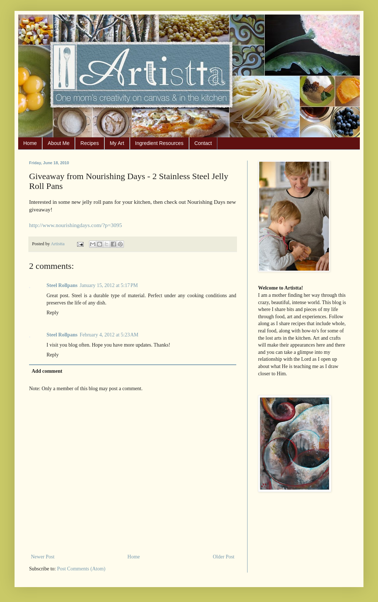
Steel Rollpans (62, 285)
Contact (203, 143)
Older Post (224, 556)
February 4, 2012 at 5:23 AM (109, 335)
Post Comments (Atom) (81, 568)
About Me (58, 143)
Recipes (89, 143)
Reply (53, 312)
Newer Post (43, 556)
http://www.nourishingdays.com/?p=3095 (75, 225)
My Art (117, 143)
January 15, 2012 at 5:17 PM (109, 285)
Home (30, 143)
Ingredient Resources (159, 143)
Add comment (47, 371)
